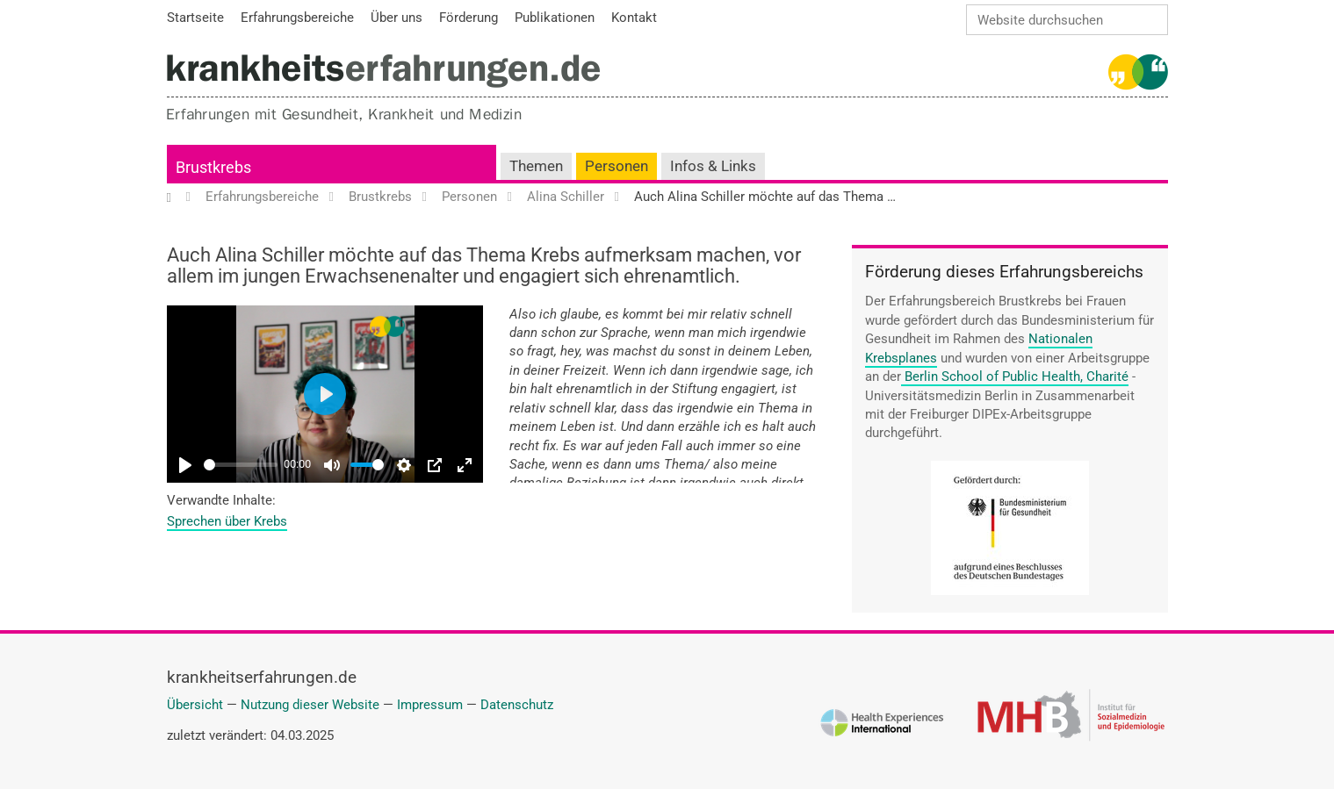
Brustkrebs (213, 167)
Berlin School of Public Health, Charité (1016, 376)
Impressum (430, 705)
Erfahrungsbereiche (262, 197)
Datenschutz (516, 705)
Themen (536, 166)
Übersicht (195, 705)
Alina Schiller (565, 197)
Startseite (177, 197)
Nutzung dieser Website (310, 705)
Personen (616, 166)
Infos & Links (713, 166)
